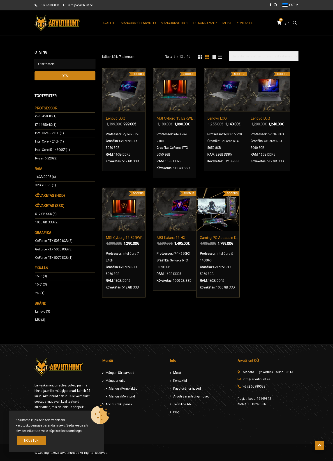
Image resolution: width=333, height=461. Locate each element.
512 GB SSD (46, 214)
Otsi (65, 76)
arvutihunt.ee (69, 452)
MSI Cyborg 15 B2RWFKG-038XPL (125, 238)
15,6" (41, 276)
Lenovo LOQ (115, 118)
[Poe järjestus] (263, 56)
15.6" (41, 284)
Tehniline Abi (182, 404)
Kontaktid (245, 23)
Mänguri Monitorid (122, 396)
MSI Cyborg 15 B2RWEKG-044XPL (176, 118)
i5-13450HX (45, 116)
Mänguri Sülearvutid (138, 23)
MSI (40, 320)
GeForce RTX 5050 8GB (53, 241)
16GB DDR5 (45, 177)
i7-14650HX (45, 125)
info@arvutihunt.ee (77, 5)
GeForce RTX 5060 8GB (53, 249)
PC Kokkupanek (205, 23)
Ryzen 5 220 (46, 158)
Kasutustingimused (187, 388)
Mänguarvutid (173, 23)
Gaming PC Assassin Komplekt (219, 238)
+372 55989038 (47, 5)
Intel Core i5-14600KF (52, 150)
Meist (227, 23)
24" (39, 293)
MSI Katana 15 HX (171, 238)
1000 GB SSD (46, 222)
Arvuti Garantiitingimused (191, 396)
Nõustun (31, 440)
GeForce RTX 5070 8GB (53, 257)
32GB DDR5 (45, 185)
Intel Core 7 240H (49, 141)
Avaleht (109, 23)
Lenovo (42, 311)
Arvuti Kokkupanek (119, 404)
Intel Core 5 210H (49, 133)
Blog (176, 412)
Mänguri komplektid (123, 388)
